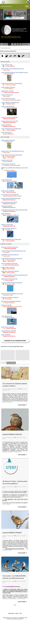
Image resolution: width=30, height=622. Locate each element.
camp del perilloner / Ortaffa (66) (8, 330)
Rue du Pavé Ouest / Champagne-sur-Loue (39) (12, 293)
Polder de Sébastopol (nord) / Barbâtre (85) (11, 128)
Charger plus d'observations (15, 340)
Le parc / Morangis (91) (6, 132)
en (27, 6)
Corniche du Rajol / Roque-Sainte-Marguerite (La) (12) (13, 250)
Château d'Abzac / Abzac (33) (8, 267)
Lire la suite (22, 405)
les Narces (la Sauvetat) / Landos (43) (9, 297)
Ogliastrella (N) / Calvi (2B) (7, 91)
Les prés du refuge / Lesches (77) (8, 228)
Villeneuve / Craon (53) (6, 305)
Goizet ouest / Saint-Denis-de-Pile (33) (10, 271)
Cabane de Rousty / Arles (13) (8, 140)
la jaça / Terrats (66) (5, 334)
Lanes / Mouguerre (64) (6, 179)
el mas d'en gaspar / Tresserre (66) (9, 202)
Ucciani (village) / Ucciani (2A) (8, 87)
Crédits (20, 613)
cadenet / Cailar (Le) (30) (6, 160)
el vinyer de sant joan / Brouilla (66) (9, 117)
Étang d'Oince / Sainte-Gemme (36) (9, 278)
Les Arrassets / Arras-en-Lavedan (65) (9, 194)
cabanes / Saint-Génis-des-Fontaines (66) (10, 198)
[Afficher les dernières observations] (8, 51)
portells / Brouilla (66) (6, 124)
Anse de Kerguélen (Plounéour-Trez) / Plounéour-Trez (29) (14, 72)
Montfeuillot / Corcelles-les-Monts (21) (10, 254)
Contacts (16, 613)
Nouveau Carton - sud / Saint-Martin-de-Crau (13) (12, 68)
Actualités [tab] (3, 363)
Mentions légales (11, 613)
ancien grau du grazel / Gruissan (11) (9, 247)
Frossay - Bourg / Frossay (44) (8, 98)
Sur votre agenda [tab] (11, 363)
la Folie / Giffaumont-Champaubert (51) (10, 102)
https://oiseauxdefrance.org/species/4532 (14, 548)
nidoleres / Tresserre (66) (7, 224)
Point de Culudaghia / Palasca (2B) (9, 263)
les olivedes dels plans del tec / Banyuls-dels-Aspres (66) (14, 209)
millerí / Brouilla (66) (5, 213)
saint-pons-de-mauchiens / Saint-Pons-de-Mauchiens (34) (14, 275)
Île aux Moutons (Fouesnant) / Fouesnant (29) (11, 83)
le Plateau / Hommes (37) (7, 94)
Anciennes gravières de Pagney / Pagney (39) (11, 282)
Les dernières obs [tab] (5, 48)
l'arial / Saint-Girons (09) (6, 64)
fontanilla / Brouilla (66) (6, 206)
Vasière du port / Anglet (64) (7, 106)
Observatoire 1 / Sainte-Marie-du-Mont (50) (11, 301)
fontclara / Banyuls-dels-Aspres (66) (9, 121)
